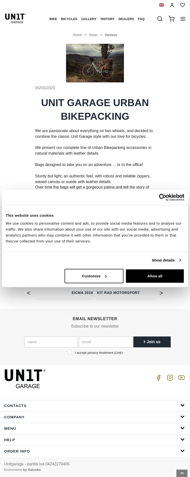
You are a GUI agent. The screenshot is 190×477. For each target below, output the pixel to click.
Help (94, 439)
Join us (151, 342)
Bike (53, 19)
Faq (141, 19)
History (107, 19)
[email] (105, 341)
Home (77, 35)
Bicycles (69, 19)
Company (94, 417)
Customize (94, 276)
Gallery (89, 19)
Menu (94, 428)
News (93, 35)
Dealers (126, 19)
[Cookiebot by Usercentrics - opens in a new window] (162, 197)
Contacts (94, 405)
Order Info (94, 451)
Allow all (154, 276)
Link (118, 353)
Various (111, 35)
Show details (163, 260)
